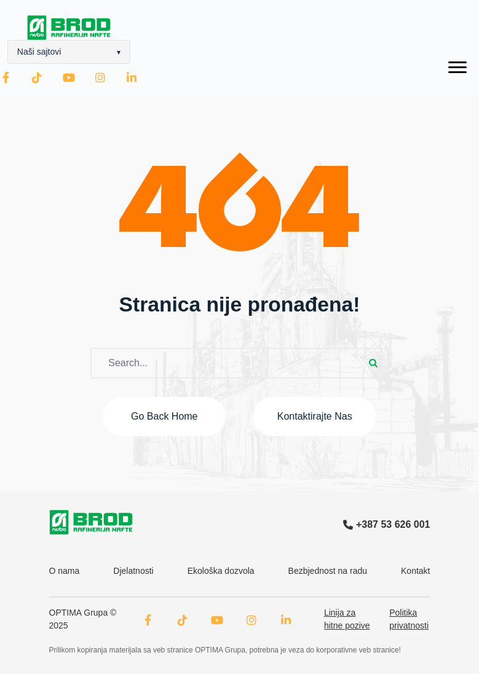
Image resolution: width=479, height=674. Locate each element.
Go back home (164, 416)
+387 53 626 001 (386, 524)
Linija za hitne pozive (347, 619)
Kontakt (415, 571)
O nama (64, 571)
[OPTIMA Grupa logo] (91, 522)
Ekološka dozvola (221, 571)
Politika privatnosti (409, 619)
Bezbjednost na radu (327, 571)
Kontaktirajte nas (314, 416)
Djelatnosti (133, 571)
